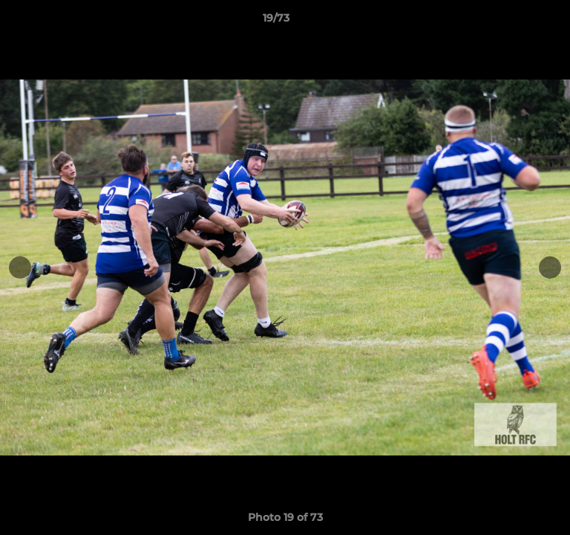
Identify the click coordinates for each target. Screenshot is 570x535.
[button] (516, 21)
